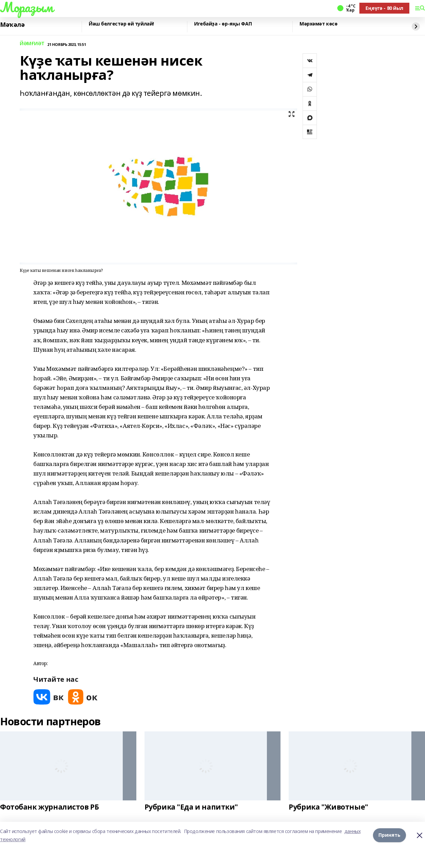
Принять (389, 835)
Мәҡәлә (12, 25)
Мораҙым (26, 7)
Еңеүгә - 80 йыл (384, 8)
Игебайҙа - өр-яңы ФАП (223, 24)
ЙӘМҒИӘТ (32, 44)
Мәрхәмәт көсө (319, 24)
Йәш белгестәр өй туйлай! (121, 24)
